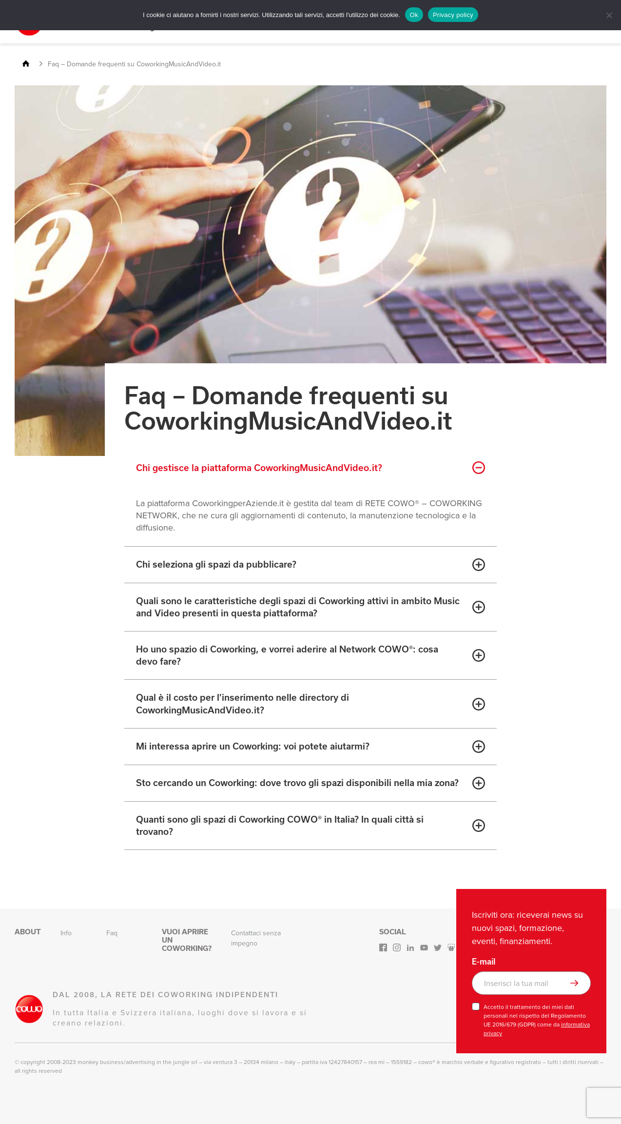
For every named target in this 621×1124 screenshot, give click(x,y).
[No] (609, 15)
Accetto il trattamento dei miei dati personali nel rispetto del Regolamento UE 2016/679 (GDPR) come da (537, 1020)
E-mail (483, 961)
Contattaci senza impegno (256, 938)
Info (66, 933)
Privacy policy (453, 15)
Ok (414, 15)
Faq (111, 933)
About (28, 932)
